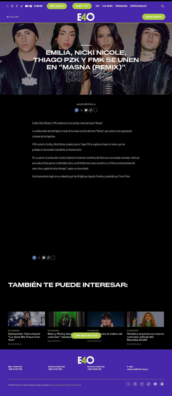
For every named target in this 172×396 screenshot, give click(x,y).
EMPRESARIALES (138, 5)
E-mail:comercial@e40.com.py (137, 367)
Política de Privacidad (73, 385)
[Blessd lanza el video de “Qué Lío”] (105, 338)
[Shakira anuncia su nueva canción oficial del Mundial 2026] (145, 338)
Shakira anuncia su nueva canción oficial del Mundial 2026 (145, 356)
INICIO (28, 5)
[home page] (86, 17)
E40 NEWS (107, 5)
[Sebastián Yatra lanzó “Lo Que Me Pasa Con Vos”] (26, 338)
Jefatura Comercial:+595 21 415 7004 (56, 367)
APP (98, 5)
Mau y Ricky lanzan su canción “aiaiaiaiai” (64, 355)
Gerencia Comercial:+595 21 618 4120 (96, 367)
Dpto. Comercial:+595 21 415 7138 (15, 367)
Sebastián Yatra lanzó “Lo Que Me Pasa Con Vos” (24, 356)
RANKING (38, 5)
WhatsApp (154, 17)
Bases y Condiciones (58, 385)
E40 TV (82, 6)
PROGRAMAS (121, 5)
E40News (86, 45)
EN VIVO (56, 6)
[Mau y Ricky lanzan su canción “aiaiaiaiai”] (66, 338)
